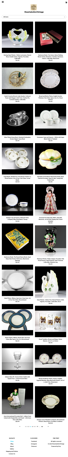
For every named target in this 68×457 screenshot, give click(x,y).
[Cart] (66, 2)
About (12, 446)
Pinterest (34, 446)
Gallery (12, 449)
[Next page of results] (48, 426)
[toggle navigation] (3, 2)
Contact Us (12, 454)
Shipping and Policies (12, 451)
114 (42, 426)
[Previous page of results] (20, 426)
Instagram (34, 444)
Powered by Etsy (56, 446)
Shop (12, 441)
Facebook (34, 441)
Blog (12, 444)
